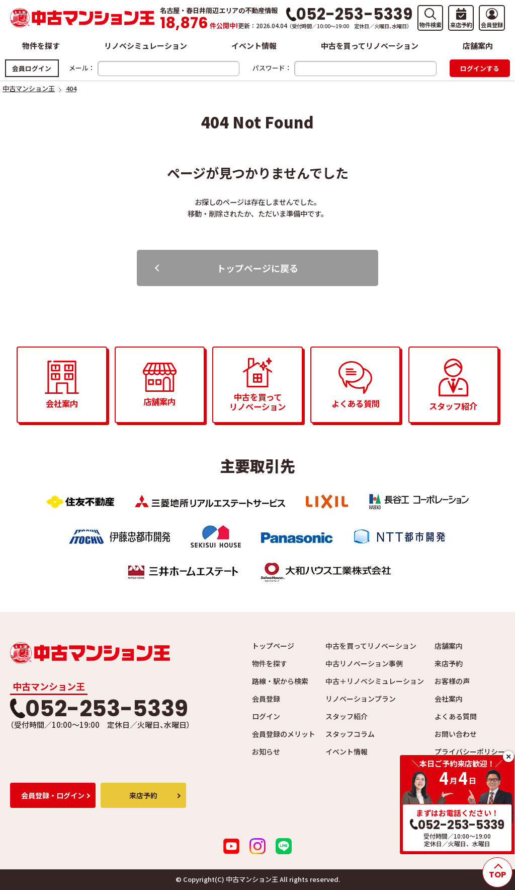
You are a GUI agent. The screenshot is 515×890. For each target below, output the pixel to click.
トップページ (273, 646)
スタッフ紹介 (346, 716)
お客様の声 (452, 681)
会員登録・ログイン (52, 795)
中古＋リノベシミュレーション (374, 681)
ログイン (266, 716)
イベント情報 (254, 45)
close (508, 756)
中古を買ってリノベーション (369, 45)
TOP (497, 874)
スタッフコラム (350, 734)
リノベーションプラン (360, 699)
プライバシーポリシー (470, 751)
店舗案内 (478, 45)
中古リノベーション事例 (364, 663)
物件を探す (41, 45)
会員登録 (266, 699)
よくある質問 (456, 716)
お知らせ (266, 751)
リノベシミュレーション (145, 45)
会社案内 (449, 699)
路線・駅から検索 (280, 681)
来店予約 (449, 663)
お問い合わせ (456, 734)
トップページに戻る (257, 268)
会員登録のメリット (283, 734)
